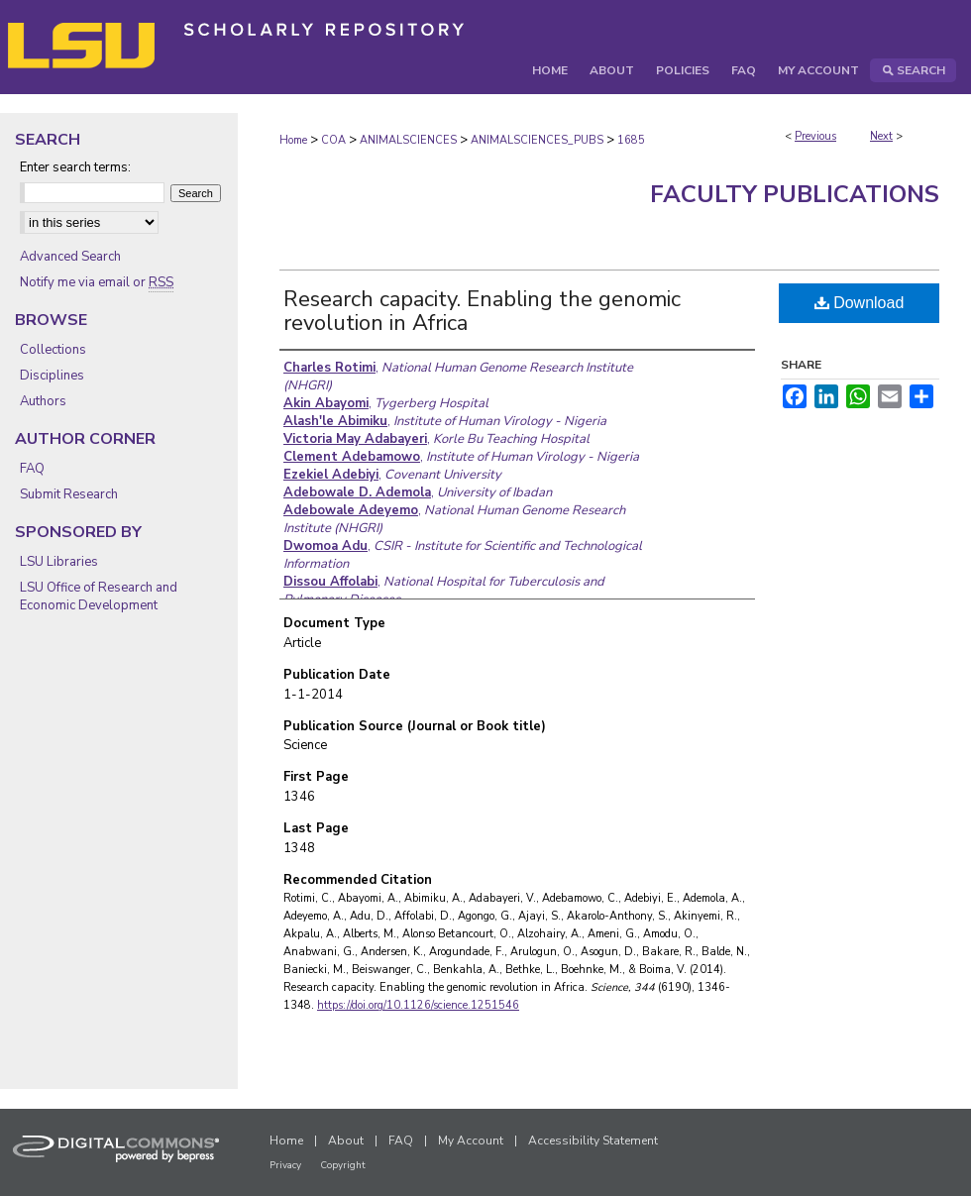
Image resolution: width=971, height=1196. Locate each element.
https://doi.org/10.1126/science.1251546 (418, 1005)
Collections (53, 350)
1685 (631, 140)
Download (859, 302)
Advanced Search (70, 257)
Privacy (285, 1165)
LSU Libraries (59, 562)
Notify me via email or (96, 282)
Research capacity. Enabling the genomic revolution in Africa (482, 311)
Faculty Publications (794, 194)
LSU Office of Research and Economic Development (98, 596)
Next (881, 136)
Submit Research (69, 494)
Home (293, 140)
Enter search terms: (75, 167)
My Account (470, 1140)
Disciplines (52, 375)
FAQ (32, 469)
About (346, 1140)
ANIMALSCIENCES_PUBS (537, 140)
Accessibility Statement (593, 1140)
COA (333, 140)
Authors (43, 401)
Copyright (343, 1165)
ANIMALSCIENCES (408, 140)
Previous (815, 136)
